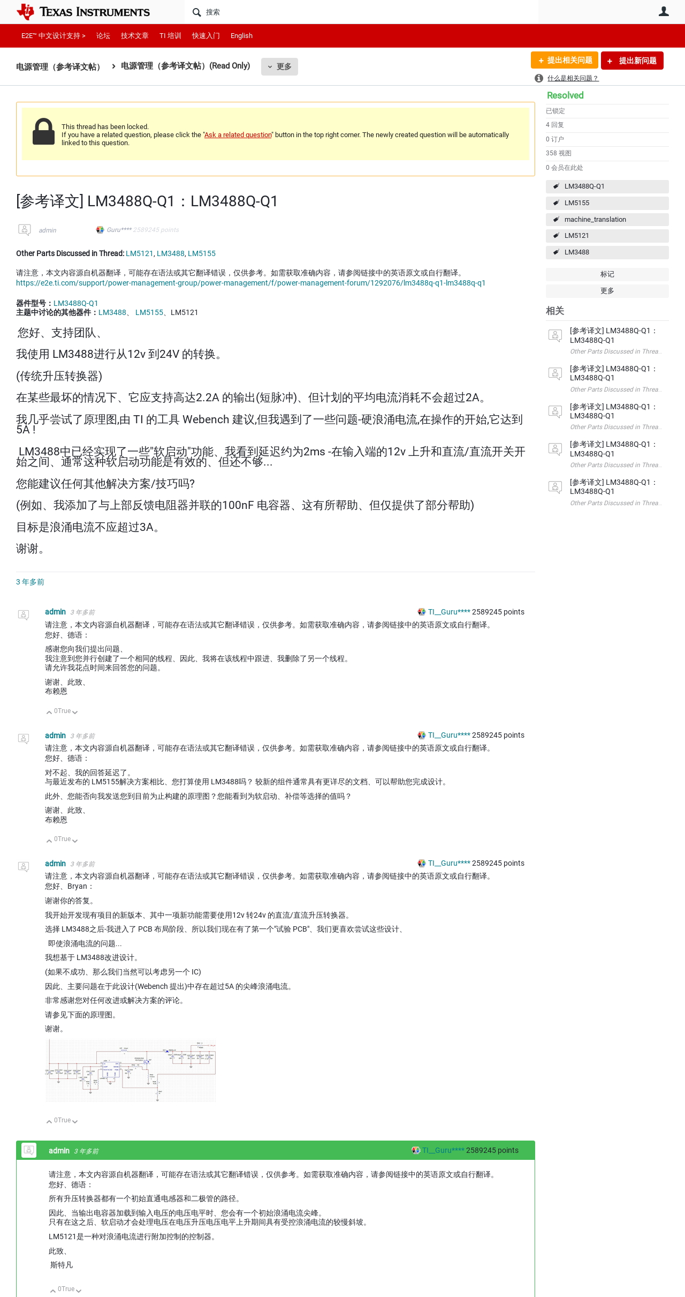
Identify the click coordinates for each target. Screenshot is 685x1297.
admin (47, 230)
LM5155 (577, 203)
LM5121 (577, 235)
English (242, 36)
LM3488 (577, 252)
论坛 (103, 36)
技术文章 (135, 36)
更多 (284, 66)
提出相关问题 (568, 60)
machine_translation (595, 219)
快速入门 (206, 36)
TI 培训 (170, 36)
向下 (75, 713)
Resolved (565, 95)
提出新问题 (637, 60)
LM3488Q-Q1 (585, 186)
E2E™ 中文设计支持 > (53, 36)
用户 (663, 11)
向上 (49, 713)
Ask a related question (237, 135)
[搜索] (361, 12)
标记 (607, 274)
